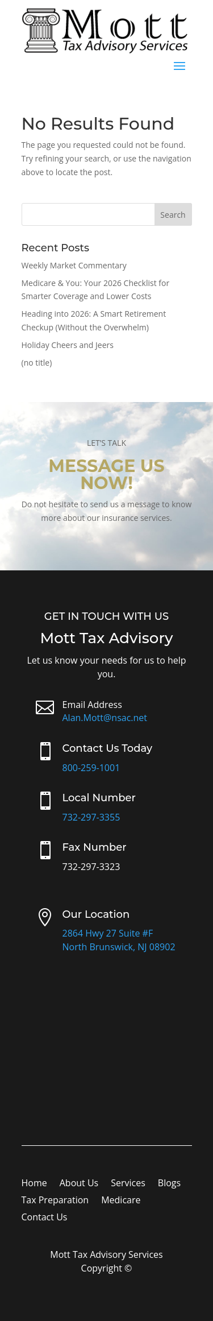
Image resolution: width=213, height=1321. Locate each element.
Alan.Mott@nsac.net (105, 717)
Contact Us (45, 1218)
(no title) (37, 362)
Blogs (169, 1184)
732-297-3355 (91, 817)
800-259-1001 (91, 767)
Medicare (120, 1201)
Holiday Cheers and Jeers (68, 344)
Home (34, 1184)
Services (128, 1184)
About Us (79, 1184)
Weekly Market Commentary (74, 265)
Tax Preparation (55, 1201)
